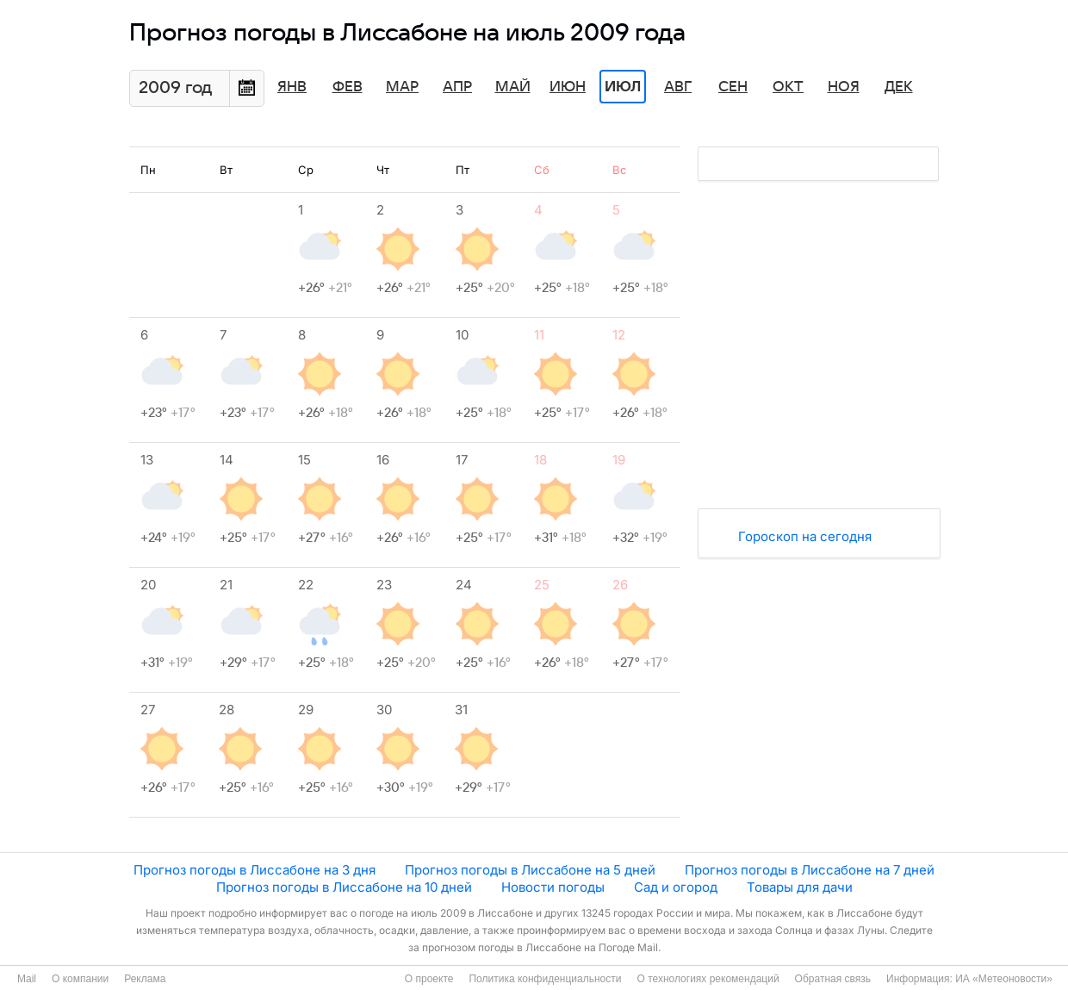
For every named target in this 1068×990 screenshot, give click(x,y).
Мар (402, 87)
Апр (457, 87)
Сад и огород (675, 887)
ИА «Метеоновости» (1003, 979)
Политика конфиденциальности (545, 979)
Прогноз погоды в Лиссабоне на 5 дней (530, 870)
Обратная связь (833, 979)
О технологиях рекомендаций (707, 979)
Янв (292, 87)
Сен (733, 87)
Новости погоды (553, 887)
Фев (347, 87)
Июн (568, 87)
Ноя (844, 87)
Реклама (144, 979)
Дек (899, 87)
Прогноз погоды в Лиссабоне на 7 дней (809, 870)
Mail (26, 979)
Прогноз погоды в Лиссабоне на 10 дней (344, 887)
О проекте (429, 979)
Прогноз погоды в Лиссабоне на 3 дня (255, 870)
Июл (623, 87)
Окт (788, 87)
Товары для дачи (800, 887)
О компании (80, 979)
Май (513, 87)
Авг (678, 87)
